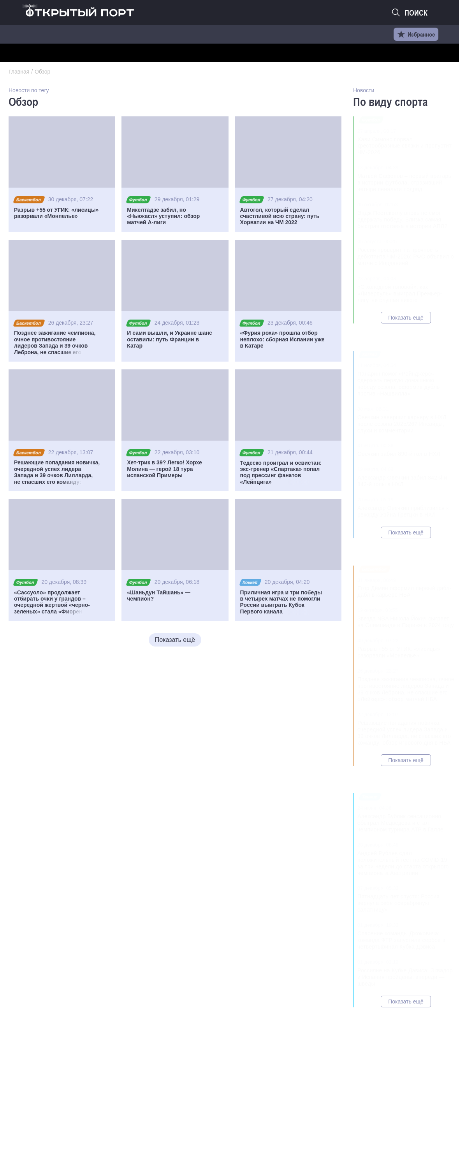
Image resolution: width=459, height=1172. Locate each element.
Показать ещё (175, 639)
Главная (19, 72)
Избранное (416, 34)
